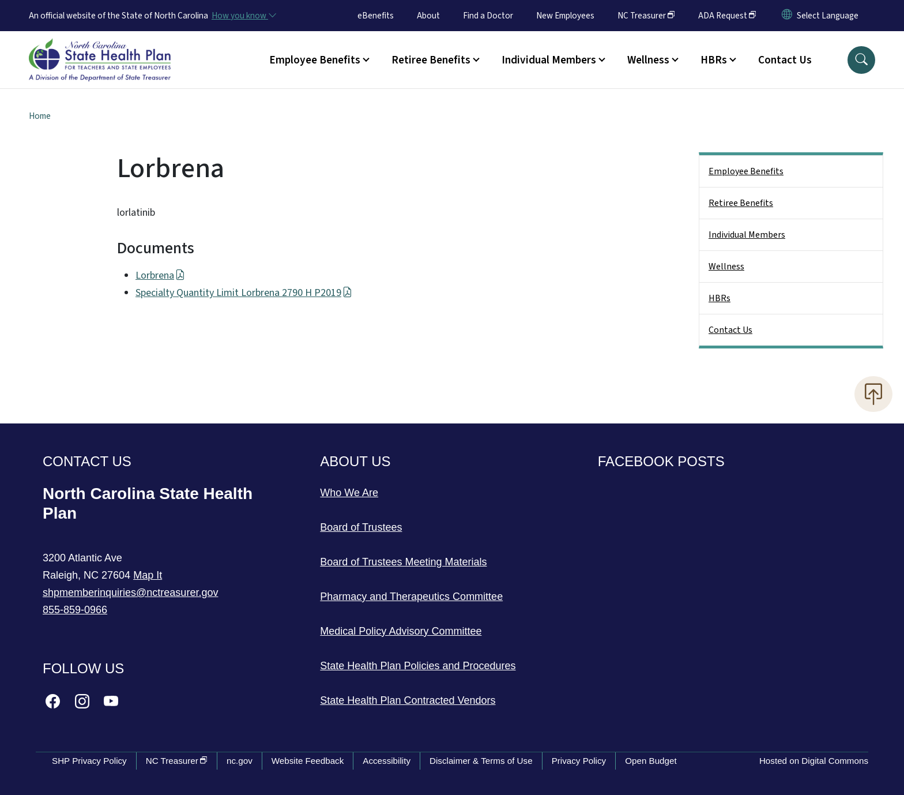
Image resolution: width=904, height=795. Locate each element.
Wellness (726, 266)
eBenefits (375, 15)
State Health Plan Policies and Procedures (417, 666)
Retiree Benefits (741, 203)
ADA (727, 15)
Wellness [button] (648, 60)
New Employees (565, 15)
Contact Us (785, 60)
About (428, 15)
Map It (147, 575)
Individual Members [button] (549, 60)
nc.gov (240, 761)
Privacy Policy (579, 761)
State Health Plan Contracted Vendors (407, 700)
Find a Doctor (488, 15)
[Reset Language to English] (787, 15)
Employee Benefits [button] (314, 60)
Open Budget (651, 761)
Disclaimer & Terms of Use (481, 761)
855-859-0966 (75, 610)
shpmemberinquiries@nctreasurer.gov (130, 592)
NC (646, 15)
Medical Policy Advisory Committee (400, 631)
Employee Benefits (746, 171)
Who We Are (349, 492)
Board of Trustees (361, 527)
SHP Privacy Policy (89, 761)
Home (40, 116)
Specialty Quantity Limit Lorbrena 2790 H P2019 (243, 293)
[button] (861, 60)
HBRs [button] (713, 60)
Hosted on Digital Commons (813, 761)
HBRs (719, 298)
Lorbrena (160, 275)
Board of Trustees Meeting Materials (403, 562)
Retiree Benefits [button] (430, 60)
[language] (827, 15)
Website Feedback (308, 761)
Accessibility (386, 761)
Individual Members (747, 234)
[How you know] (243, 15)
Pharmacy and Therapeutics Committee (411, 596)
